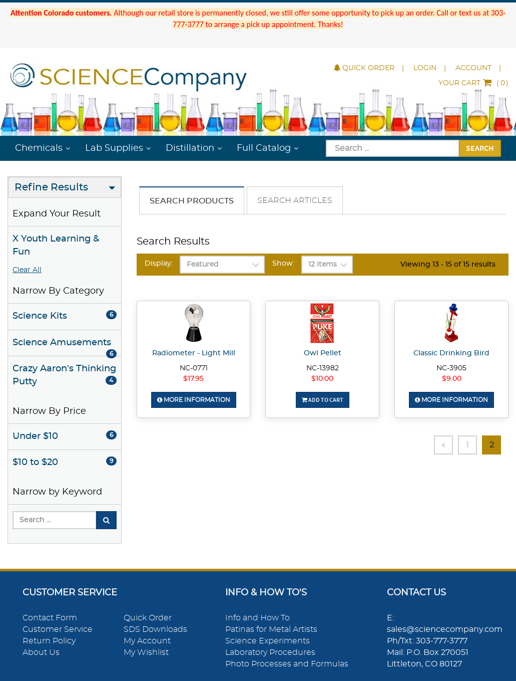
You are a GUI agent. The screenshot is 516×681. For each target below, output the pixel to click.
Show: (283, 263)
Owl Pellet (322, 353)
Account (473, 68)
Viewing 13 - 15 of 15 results (447, 264)
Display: (159, 263)
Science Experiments (267, 641)
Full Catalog (264, 148)
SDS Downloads (155, 629)
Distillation (190, 148)
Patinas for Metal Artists (271, 629)
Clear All (27, 270)
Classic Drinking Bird (451, 353)
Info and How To (257, 618)
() (473, 83)
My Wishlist (146, 652)
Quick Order (364, 68)
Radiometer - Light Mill (193, 353)
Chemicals (39, 148)
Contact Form (50, 618)
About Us (41, 652)
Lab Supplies (114, 148)
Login (424, 68)
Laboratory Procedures (270, 652)
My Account (147, 641)
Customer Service (58, 629)
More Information (193, 400)
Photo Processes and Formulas (286, 664)
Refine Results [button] (51, 187)
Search (480, 148)
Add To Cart (322, 399)
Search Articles (294, 200)
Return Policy (49, 641)
